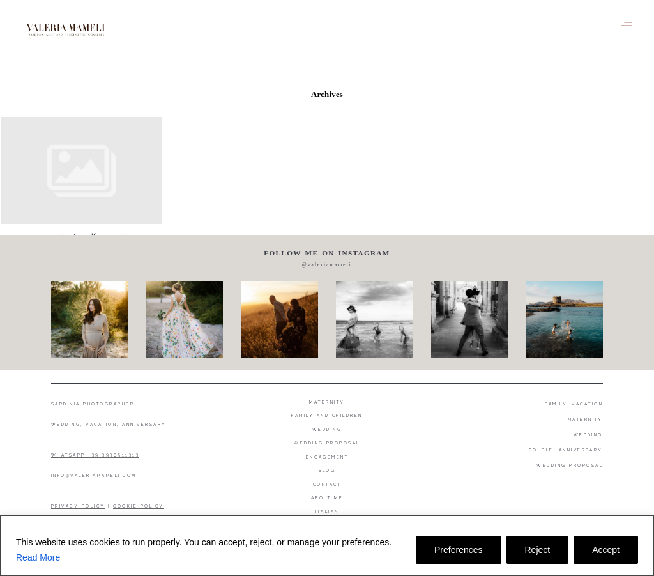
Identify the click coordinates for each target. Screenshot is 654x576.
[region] (327, 545)
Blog (327, 470)
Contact (327, 484)
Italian (326, 511)
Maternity (326, 402)
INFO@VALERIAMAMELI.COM (94, 475)
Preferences (458, 550)
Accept (606, 550)
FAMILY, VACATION (574, 404)
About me (327, 498)
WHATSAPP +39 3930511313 (95, 455)
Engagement (327, 457)
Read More (38, 557)
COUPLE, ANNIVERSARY (566, 450)
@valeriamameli (327, 265)
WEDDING (588, 434)
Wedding (327, 429)
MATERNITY (585, 419)
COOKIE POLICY (138, 506)
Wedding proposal (327, 443)
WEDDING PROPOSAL (569, 465)
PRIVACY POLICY (78, 506)
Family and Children (326, 415)
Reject (538, 550)
